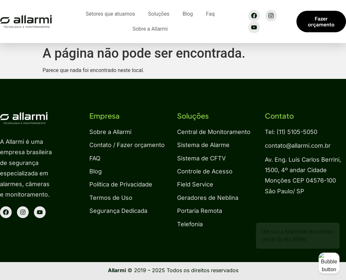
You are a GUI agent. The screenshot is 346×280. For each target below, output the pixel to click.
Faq (210, 14)
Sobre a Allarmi (150, 29)
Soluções (159, 14)
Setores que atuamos (110, 14)
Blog (188, 14)
